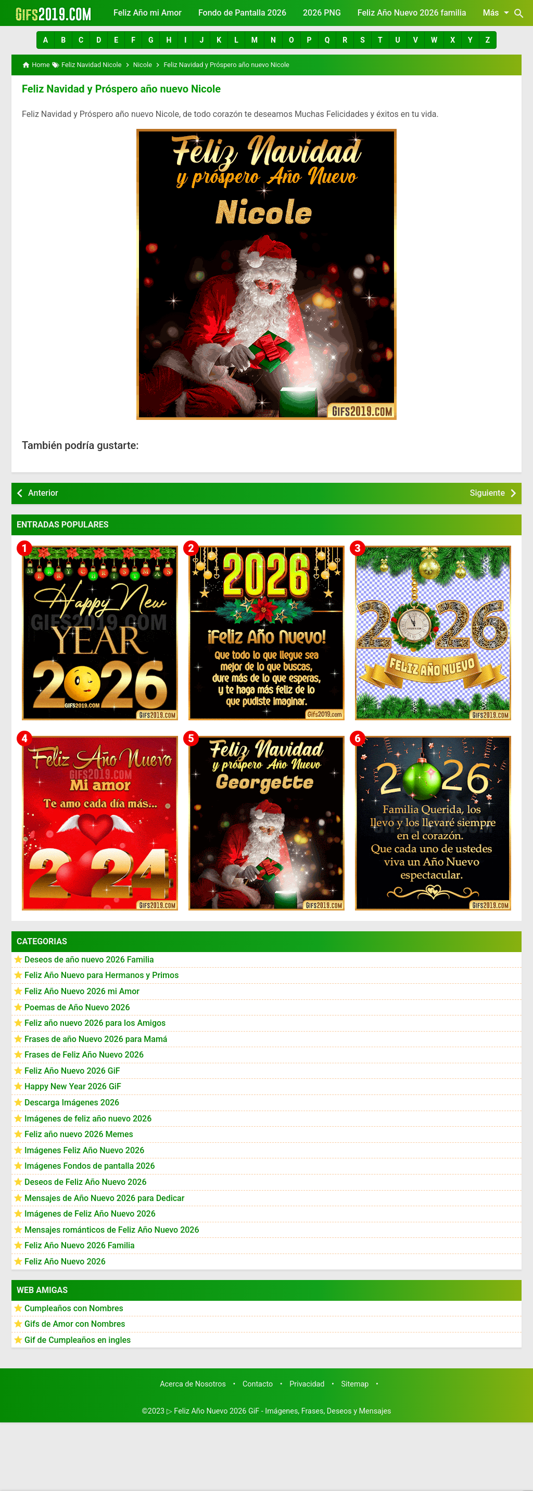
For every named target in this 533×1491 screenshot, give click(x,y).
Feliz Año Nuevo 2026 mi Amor (81, 991)
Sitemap (355, 1384)
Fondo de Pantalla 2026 (242, 13)
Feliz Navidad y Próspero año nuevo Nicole (121, 89)
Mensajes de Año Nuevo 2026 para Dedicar (104, 1198)
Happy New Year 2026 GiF (72, 1086)
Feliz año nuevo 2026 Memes (78, 1134)
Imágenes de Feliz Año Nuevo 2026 (90, 1214)
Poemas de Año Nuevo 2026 (77, 1007)
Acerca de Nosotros (193, 1384)
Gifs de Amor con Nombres (74, 1324)
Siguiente (487, 493)
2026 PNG (322, 13)
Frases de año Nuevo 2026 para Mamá (96, 1039)
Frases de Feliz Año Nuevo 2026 (84, 1055)
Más (498, 12)
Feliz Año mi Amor (147, 13)
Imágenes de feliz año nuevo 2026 (87, 1119)
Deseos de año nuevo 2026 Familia (89, 960)
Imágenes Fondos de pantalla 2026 (89, 1166)
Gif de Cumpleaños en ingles (77, 1340)
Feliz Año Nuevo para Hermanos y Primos (101, 975)
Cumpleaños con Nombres (73, 1308)
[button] (45, 40)
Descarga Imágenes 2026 (71, 1102)
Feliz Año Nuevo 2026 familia (412, 13)
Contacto (258, 1384)
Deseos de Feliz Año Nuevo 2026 (85, 1182)
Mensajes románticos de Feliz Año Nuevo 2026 (111, 1230)
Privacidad (306, 1384)
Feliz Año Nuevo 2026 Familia (79, 1245)
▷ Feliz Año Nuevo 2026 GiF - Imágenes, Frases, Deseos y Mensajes (279, 1411)
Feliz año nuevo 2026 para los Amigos (95, 1023)
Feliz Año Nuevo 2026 (65, 1261)
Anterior (43, 493)
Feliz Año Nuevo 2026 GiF (72, 1071)
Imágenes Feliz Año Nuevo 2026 (84, 1150)
